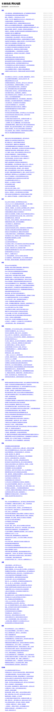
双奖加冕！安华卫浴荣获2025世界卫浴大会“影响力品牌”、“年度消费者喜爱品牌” (22, 408)
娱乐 (3, 199)
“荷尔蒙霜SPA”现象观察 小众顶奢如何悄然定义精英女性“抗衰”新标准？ (20, 400)
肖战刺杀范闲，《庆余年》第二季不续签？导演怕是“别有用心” (18, 553)
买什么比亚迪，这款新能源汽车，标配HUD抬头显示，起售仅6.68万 (20, 686)
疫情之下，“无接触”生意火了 (11, 253)
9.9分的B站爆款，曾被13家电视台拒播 (13, 557)
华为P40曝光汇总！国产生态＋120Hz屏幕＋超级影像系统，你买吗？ (20, 76)
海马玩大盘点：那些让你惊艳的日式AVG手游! (15, 615)
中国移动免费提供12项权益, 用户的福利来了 (14, 211)
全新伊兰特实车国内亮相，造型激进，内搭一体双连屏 (17, 168)
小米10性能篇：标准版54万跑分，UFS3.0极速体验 (16, 205)
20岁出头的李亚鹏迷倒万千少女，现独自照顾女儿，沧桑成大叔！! (19, 283)
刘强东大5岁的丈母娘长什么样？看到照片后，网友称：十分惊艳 (19, 464)
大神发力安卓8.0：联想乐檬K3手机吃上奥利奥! (15, 275)
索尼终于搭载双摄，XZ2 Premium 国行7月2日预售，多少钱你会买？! (20, 569)
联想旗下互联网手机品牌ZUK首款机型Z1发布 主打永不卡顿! (18, 587)
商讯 (3, 498)
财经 (3, 74)
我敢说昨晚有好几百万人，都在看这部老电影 (15, 368)
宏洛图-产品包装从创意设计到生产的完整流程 (15, 402)
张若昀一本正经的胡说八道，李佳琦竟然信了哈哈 (16, 374)
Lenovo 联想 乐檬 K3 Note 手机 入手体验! (14, 307)
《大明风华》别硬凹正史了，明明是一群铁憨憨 (15, 704)
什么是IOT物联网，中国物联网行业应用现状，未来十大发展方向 (19, 531)
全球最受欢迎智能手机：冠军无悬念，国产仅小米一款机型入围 (19, 82)
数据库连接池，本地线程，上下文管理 (13, 696)
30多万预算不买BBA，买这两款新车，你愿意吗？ (16, 92)
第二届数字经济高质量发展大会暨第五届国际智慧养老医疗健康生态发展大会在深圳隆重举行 (22, 434)
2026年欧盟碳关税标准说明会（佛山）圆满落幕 (15, 410)
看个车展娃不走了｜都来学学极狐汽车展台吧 (15, 142)
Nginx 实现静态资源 (9, 239)
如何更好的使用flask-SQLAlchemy (12, 251)
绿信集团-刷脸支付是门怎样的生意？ (13, 480)
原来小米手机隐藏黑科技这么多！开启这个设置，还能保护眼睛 (19, 450)
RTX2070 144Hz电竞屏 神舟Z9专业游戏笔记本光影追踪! (17, 305)
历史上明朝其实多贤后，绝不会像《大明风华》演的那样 (17, 702)
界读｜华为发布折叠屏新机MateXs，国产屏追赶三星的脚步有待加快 (20, 501)
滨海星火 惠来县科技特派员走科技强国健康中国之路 (16, 412)
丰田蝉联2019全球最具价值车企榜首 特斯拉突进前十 (16, 362)
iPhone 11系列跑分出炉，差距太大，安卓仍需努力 (16, 632)
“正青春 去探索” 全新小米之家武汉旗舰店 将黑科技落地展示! (18, 315)
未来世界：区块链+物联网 (10, 690)
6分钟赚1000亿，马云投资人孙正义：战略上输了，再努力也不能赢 (19, 448)
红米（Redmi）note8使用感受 (11, 511)
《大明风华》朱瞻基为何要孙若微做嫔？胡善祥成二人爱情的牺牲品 (20, 489)
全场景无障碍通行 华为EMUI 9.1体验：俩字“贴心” (16, 346)
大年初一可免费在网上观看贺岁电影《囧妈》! (15, 301)
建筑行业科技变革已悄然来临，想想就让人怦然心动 (16, 680)
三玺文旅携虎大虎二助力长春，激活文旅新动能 (15, 67)
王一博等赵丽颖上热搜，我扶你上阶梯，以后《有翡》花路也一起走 (20, 485)
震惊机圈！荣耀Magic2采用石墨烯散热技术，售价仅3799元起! (18, 279)
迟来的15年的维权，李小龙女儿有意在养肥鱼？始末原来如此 (18, 128)
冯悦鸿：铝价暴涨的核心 (10, 396)
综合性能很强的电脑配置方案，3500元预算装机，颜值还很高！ (19, 98)
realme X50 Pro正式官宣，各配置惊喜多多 (14, 640)
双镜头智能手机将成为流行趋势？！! (13, 291)
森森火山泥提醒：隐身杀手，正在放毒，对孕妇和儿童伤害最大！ (19, 29)
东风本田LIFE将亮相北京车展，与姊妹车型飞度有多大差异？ (18, 166)
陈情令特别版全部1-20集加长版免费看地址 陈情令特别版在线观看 (19, 366)
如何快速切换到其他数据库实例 (12, 543)
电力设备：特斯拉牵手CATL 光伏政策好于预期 (15, 247)
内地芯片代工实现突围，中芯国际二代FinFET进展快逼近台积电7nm (19, 213)
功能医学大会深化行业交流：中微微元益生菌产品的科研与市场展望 (20, 71)
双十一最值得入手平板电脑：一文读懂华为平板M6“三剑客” (18, 196)
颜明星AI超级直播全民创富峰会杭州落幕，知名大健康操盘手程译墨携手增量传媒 (22, 382)
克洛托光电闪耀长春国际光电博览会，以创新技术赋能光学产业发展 (20, 39)
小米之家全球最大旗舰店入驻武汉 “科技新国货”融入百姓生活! (18, 585)
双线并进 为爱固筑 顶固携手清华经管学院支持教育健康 (17, 430)
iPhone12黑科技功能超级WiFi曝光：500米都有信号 (16, 86)
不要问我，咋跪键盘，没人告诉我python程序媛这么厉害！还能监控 (19, 207)
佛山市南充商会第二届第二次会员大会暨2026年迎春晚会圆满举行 (19, 392)
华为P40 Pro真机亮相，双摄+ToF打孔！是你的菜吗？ (16, 332)
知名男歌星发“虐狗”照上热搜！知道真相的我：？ (16, 491)
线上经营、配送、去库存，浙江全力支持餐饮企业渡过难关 (18, 525)
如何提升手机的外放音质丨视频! (12, 609)
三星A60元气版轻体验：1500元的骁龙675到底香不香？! (17, 591)
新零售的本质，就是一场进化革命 (12, 352)
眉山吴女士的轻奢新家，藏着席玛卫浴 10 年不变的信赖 (17, 404)
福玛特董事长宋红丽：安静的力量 (12, 217)
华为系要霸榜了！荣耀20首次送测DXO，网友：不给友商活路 (18, 503)
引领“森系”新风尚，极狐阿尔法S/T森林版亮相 (15, 144)
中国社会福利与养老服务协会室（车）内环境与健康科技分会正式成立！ (21, 386)
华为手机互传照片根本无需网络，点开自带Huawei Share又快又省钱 (19, 112)
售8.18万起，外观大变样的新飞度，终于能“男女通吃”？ (17, 156)
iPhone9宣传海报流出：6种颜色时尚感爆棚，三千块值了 (17, 84)
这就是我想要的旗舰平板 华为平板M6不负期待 (15, 108)
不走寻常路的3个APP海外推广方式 (12, 478)
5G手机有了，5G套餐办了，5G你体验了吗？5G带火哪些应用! (18, 321)
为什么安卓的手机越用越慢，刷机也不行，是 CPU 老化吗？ (18, 483)
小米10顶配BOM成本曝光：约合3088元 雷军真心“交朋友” (17, 674)
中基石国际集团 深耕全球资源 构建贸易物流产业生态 (16, 15)
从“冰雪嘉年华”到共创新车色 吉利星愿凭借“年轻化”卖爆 (17, 47)
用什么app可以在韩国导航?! (11, 265)
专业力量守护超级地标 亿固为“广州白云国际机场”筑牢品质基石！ (19, 394)
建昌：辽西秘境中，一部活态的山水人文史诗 (15, 17)
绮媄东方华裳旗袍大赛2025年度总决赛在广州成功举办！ (17, 418)
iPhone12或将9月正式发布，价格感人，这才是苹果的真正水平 (18, 507)
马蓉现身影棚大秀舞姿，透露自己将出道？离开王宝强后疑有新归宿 (20, 124)
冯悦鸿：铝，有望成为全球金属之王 (13, 428)
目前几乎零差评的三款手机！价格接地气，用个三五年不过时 (18, 94)
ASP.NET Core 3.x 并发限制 (11, 358)
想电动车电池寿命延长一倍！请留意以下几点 (15, 466)
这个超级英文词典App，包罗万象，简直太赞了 (15, 344)
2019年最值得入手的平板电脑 (11, 521)
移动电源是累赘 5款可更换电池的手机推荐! (14, 623)
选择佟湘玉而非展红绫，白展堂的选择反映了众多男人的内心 (18, 376)
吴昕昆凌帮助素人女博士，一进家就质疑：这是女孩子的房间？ (19, 660)
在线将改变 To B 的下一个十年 (11, 533)
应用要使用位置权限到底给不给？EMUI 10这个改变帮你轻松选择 (19, 249)
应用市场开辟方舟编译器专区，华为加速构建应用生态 (17, 529)
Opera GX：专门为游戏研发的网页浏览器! (14, 273)
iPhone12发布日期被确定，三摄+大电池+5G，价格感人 (17, 630)
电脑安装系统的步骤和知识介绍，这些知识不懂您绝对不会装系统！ (20, 642)
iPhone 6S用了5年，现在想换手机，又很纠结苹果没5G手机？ (18, 334)
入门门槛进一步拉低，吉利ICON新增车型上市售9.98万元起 (18, 152)
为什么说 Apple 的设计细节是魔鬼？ (13, 519)
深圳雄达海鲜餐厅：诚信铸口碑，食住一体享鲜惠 (16, 420)
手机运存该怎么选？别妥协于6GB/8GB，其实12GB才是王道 (18, 209)
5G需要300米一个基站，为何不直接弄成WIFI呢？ (16, 688)
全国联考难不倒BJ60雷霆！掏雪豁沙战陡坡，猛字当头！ (17, 150)
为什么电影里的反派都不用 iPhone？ (13, 670)
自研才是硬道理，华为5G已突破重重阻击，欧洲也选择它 (17, 440)
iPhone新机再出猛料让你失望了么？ (13, 180)
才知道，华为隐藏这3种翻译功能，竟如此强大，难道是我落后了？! (19, 303)
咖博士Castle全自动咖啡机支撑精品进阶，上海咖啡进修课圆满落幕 (19, 25)
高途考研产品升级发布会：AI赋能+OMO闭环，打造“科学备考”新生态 (20, 41)
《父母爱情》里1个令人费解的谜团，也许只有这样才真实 (17, 122)
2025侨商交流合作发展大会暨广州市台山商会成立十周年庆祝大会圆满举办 (21, 426)
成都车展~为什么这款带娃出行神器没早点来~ (15, 140)
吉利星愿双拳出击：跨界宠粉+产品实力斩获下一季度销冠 (17, 53)
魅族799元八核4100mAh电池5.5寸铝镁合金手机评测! (16, 311)
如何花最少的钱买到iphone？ (11, 338)
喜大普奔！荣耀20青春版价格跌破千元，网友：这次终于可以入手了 (20, 172)
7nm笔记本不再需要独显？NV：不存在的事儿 (15, 104)
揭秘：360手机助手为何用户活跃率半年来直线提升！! (17, 607)
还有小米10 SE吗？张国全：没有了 (12, 188)
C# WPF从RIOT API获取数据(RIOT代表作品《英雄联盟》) (17, 482)
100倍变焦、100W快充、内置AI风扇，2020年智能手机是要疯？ (19, 360)
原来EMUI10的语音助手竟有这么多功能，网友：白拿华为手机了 (19, 215)
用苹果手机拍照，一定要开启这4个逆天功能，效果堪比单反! (18, 277)
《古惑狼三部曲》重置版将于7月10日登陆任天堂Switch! (17, 621)
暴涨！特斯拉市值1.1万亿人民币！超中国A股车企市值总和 (18, 694)
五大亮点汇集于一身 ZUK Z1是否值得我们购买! (15, 579)
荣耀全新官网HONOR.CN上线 (11, 80)
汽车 (3, 135)
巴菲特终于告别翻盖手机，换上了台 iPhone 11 (15, 330)
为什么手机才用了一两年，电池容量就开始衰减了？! (16, 299)
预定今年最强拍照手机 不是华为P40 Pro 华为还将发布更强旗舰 (18, 190)
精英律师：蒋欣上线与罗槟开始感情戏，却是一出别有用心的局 (19, 126)
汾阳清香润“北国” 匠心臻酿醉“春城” (13, 33)
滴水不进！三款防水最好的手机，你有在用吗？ (15, 458)
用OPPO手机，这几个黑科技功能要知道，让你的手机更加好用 (18, 364)
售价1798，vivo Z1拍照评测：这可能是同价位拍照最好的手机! (18, 581)
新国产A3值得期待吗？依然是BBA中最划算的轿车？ (16, 162)
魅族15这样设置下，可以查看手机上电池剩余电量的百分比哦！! (19, 287)
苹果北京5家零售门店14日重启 (11, 225)
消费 (3, 562)
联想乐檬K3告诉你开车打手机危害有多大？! (14, 269)
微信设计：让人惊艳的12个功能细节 (13, 182)
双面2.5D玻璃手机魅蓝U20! (11, 593)
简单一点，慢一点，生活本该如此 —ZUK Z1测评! (16, 583)
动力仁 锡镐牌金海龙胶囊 (10, 398)
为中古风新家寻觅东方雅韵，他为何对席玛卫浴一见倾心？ (18, 406)
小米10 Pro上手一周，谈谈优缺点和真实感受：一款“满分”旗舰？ (19, 203)
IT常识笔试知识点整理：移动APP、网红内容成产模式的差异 (18, 648)
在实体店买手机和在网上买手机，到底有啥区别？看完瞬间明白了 (19, 227)
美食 (3, 443)
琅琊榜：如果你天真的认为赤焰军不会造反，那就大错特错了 (18, 555)
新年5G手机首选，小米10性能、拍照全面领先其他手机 (17, 460)
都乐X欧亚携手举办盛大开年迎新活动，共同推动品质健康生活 (18, 61)
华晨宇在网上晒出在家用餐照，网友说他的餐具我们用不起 (18, 551)
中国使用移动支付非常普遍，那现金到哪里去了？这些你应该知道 (19, 676)
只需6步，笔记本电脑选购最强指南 (12, 96)
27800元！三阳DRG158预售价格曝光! (13, 317)
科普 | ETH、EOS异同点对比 (11, 110)
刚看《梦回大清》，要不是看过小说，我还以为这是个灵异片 (18, 700)
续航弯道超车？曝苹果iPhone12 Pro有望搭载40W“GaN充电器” (18, 174)
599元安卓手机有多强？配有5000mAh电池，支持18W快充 (17, 114)
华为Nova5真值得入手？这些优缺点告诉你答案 (15, 636)
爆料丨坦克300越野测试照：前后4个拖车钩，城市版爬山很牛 (18, 170)
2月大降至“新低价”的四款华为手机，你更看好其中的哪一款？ (18, 118)
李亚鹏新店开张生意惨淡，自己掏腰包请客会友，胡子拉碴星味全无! (20, 571)
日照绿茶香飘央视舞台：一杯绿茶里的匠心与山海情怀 (17, 51)
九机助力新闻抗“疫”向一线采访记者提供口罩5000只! (16, 617)
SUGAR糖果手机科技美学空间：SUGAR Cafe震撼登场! (17, 297)
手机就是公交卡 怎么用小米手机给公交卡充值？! (15, 597)
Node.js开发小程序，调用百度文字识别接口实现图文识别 (17, 541)
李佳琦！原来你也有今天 (10, 710)
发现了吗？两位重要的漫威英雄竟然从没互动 (15, 132)
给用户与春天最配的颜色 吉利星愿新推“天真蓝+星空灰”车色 (18, 45)
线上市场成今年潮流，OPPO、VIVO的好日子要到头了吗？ (18, 245)
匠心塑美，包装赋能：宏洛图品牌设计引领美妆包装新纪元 (18, 390)
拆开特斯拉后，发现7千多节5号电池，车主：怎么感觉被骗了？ (19, 470)
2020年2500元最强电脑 (10, 186)
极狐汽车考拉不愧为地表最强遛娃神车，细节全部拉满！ (17, 138)
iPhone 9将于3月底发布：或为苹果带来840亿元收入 (16, 201)
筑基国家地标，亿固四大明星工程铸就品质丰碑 (15, 388)
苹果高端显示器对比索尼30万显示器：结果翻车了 (16, 106)
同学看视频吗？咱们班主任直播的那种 (13, 468)
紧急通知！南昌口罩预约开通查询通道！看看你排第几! (17, 267)
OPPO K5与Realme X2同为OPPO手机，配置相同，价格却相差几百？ (20, 336)
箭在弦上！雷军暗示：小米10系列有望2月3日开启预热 (17, 192)
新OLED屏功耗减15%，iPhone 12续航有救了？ (15, 628)
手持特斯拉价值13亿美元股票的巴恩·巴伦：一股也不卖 (17, 120)
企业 (3, 379)
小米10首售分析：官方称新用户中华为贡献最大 (15, 102)
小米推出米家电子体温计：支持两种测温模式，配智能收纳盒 (18, 233)
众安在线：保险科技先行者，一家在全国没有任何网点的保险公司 (19, 356)
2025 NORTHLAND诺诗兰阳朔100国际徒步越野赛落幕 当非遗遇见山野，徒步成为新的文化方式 (22, 27)
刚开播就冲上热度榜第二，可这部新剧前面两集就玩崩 (17, 487)
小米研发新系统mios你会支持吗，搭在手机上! (15, 603)
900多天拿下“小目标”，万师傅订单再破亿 (14, 424)
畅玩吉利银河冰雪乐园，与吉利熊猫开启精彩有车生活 (17, 63)
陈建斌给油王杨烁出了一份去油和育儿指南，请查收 (16, 662)
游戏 (3, 326)
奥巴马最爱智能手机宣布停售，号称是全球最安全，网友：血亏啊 (19, 646)
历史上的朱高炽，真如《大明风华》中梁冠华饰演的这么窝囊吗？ (19, 130)
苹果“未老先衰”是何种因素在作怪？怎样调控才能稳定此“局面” (18, 194)
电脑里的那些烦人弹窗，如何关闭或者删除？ (15, 221)
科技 (3, 262)
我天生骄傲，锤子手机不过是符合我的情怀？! (15, 293)
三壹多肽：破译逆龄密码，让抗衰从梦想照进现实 (16, 432)
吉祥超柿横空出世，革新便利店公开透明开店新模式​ (16, 49)
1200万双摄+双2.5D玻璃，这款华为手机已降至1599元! (17, 309)
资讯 (3, 10)
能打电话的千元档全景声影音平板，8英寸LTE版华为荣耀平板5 (18, 462)
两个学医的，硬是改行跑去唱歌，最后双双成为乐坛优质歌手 (18, 259)
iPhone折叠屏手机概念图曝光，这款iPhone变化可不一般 (17, 78)
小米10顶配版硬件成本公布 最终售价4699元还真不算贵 (17, 178)
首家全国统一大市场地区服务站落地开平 (14, 416)
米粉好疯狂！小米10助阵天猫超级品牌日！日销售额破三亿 (18, 100)
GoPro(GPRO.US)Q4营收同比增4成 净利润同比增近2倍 (17, 650)
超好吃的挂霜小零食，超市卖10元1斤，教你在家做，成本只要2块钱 (20, 527)
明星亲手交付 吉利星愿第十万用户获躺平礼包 (15, 43)
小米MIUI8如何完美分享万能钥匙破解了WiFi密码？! (16, 575)
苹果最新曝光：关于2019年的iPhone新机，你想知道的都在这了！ (19, 329)
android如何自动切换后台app (11, 241)
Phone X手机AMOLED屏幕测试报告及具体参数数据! (16, 271)
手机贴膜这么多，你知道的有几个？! (13, 613)
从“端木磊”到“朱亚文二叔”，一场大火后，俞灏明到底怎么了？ (18, 559)
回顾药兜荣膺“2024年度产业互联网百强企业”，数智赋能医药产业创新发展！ (21, 436)
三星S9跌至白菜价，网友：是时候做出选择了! (15, 323)
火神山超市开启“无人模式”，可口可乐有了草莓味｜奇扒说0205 (18, 537)
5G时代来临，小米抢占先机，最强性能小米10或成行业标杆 (18, 342)
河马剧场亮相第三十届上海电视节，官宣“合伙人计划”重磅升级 (19, 37)
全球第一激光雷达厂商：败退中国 (12, 454)
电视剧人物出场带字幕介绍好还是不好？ (14, 495)
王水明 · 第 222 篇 (9, 55)
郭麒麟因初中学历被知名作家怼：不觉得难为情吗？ (16, 493)
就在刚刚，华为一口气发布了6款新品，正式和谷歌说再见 (17, 438)
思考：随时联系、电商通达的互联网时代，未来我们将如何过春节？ (20, 474)
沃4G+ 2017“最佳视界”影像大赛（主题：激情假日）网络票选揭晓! (19, 605)
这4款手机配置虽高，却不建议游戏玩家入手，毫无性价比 (17, 452)
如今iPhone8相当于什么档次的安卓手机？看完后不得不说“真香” (19, 678)
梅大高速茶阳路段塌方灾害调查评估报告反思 (15, 59)
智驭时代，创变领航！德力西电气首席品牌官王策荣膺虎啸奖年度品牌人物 (21, 31)
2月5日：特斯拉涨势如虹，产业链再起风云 (14, 652)
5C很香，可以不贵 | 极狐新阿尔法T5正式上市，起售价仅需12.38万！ (20, 19)
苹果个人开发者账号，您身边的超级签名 (14, 684)
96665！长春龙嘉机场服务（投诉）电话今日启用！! (16, 619)
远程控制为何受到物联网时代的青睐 (13, 476)
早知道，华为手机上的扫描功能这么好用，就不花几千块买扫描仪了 (20, 682)
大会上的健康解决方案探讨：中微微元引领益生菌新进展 (17, 69)
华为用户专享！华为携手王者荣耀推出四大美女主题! (16, 319)
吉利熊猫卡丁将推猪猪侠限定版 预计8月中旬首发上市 (16, 35)
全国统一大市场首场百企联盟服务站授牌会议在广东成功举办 (18, 384)
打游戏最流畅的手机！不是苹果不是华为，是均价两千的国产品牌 (19, 638)
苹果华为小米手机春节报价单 (11, 116)
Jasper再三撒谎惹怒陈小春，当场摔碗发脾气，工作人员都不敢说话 (19, 654)
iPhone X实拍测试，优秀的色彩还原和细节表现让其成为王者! (18, 281)
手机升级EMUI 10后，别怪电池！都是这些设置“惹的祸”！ (17, 235)
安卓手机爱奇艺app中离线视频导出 (12, 545)
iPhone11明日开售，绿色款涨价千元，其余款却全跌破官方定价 (18, 509)
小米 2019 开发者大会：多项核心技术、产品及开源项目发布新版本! (19, 285)
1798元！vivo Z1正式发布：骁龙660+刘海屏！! (15, 601)
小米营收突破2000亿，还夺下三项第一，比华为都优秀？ (17, 644)
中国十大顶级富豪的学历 (10, 634)
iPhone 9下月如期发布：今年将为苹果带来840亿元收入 (17, 176)
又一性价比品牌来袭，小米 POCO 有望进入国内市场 (16, 255)
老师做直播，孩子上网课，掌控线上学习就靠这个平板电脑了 (18, 517)
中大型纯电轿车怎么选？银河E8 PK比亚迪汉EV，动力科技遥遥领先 (20, 65)
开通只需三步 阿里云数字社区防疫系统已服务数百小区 (17, 229)
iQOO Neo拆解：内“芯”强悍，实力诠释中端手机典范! (16, 313)
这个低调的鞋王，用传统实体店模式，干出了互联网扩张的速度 (19, 257)
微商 (3, 625)
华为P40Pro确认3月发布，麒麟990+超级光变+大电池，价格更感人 (19, 515)
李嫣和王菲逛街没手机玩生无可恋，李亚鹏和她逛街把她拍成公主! (19, 289)
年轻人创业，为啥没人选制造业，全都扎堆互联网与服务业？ (18, 219)
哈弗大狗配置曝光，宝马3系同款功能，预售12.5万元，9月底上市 (19, 164)
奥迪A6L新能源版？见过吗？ (11, 549)
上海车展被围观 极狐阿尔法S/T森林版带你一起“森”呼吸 (17, 146)
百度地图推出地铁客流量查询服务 (12, 446)
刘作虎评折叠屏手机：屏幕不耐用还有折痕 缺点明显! (16, 577)
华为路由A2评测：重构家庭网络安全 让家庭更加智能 (16, 535)
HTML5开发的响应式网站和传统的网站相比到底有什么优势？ (18, 547)
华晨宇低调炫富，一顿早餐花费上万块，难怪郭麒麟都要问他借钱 (19, 370)
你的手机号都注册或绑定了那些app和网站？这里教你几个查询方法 (19, 513)
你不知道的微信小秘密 (10, 184)
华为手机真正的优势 (9, 350)
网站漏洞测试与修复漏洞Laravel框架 (13, 237)
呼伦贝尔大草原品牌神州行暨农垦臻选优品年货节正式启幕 (18, 414)
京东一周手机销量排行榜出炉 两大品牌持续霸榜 (15, 88)
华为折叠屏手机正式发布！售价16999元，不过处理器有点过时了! (19, 573)
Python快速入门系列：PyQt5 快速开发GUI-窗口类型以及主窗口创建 (19, 243)
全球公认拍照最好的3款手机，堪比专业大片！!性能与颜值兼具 (18, 456)
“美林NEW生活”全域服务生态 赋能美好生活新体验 (16, 422)
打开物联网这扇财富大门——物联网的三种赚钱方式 (16, 348)
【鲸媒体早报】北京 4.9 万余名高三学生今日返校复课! (17, 589)
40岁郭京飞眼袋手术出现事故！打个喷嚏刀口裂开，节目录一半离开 (20, 656)
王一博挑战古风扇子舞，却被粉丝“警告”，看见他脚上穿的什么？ (19, 372)
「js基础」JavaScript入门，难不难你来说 (14, 354)
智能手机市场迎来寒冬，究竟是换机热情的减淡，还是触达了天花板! (20, 295)
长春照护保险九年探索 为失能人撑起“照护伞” (15, 57)
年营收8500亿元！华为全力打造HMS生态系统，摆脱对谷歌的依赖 (19, 672)
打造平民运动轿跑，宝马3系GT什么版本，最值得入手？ (17, 158)
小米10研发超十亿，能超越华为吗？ (13, 223)
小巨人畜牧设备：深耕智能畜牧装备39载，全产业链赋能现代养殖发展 (20, 13)
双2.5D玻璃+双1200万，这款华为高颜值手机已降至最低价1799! (18, 595)
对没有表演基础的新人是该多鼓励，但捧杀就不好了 (16, 664)
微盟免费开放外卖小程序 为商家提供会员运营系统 (16, 472)
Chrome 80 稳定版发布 (10, 523)
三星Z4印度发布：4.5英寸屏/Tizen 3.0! (13, 565)
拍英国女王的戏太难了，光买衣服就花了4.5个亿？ (16, 708)
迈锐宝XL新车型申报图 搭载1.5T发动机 (13, 160)
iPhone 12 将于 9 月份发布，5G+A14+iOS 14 (14, 505)
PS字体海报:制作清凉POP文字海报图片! (13, 611)
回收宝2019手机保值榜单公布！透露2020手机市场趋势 (17, 231)
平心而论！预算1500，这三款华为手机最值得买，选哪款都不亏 (19, 340)
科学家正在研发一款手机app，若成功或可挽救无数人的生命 (18, 90)
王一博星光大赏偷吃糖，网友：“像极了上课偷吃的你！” (17, 658)
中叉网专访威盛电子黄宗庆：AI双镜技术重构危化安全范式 (18, 23)
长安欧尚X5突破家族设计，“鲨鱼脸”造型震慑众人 (16, 154)
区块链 (3, 667)
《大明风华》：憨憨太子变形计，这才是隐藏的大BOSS (17, 706)
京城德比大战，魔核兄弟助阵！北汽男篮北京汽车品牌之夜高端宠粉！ (20, 148)
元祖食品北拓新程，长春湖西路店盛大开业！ (15, 21)
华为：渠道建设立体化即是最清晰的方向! (14, 599)
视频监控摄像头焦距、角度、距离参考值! (14, 567)
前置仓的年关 (8, 539)
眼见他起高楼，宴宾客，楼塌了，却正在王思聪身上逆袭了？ (18, 692)
